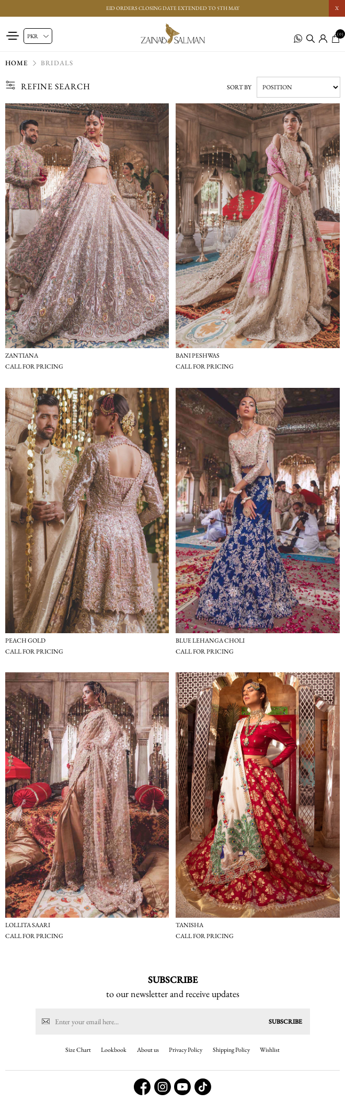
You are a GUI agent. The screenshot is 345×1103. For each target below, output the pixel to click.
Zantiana (21, 355)
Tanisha (189, 925)
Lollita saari (27, 925)
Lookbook (113, 1050)
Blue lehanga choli (210, 640)
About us (148, 1050)
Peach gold (25, 640)
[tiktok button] (202, 1086)
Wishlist (270, 1050)
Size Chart (78, 1050)
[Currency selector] (38, 36)
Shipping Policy (231, 1050)
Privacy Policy (185, 1050)
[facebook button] (142, 1086)
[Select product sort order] (298, 87)
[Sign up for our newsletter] (173, 1022)
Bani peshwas (198, 355)
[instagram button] (162, 1086)
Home (16, 62)
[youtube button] (182, 1086)
